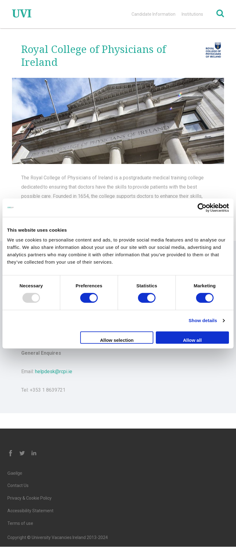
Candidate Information (153, 14)
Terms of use (20, 523)
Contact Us (18, 485)
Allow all (192, 340)
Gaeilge (14, 473)
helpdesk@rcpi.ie (53, 371)
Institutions (192, 14)
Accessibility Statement (30, 510)
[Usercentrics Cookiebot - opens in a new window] (202, 207)
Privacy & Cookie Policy (29, 498)
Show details (203, 320)
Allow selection (117, 340)
